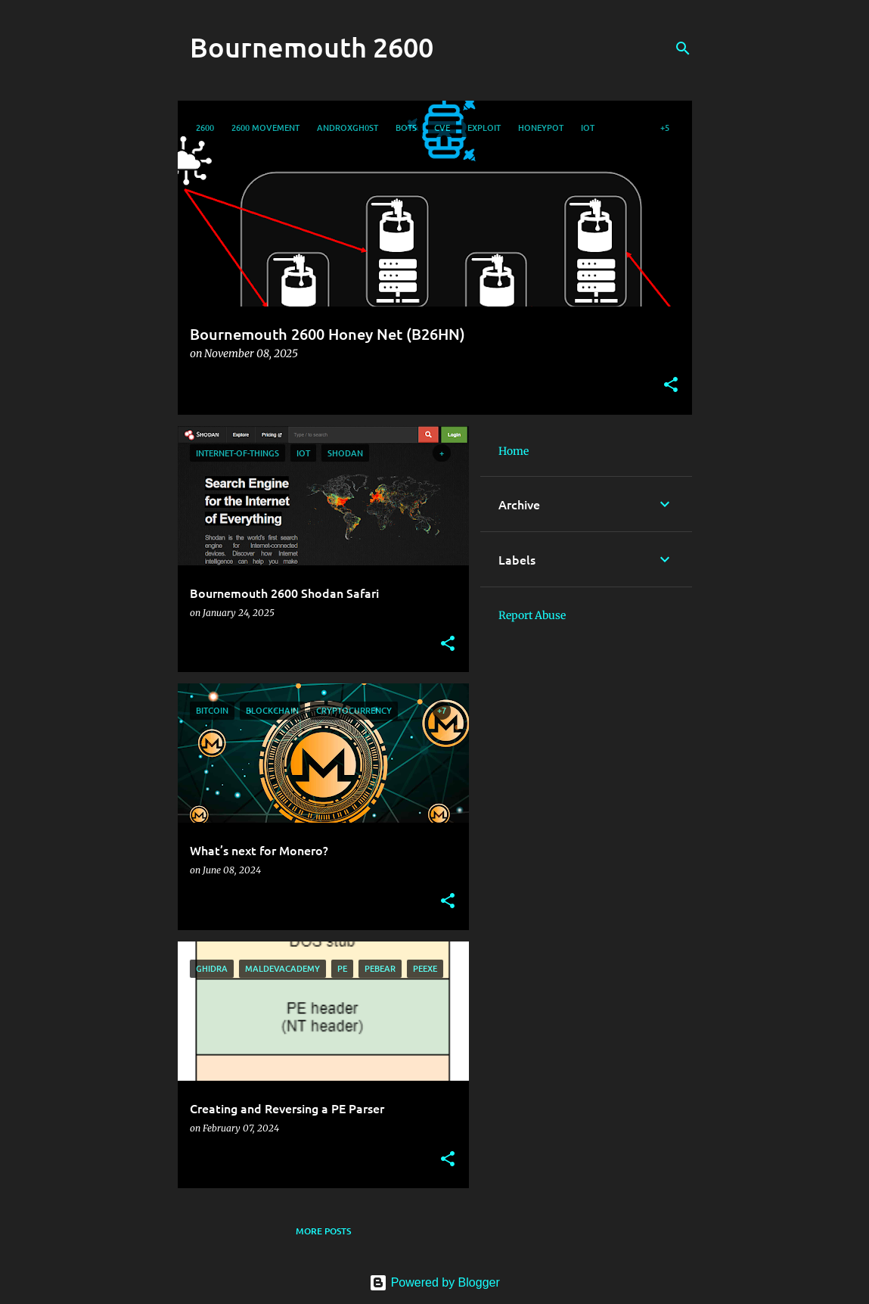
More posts (323, 1231)
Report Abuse (532, 615)
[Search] (683, 48)
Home (513, 451)
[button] (671, 385)
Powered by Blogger (434, 1282)
